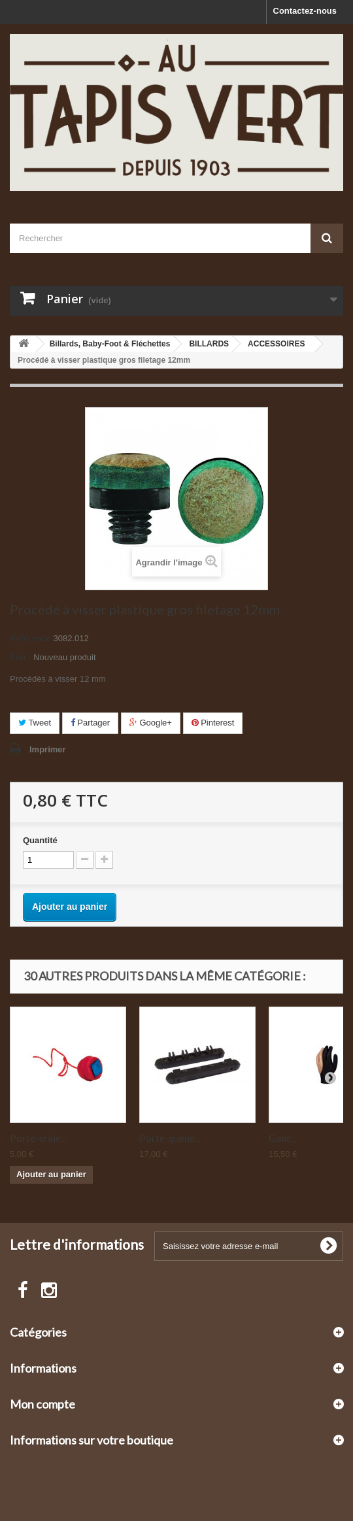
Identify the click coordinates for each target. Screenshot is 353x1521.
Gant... (282, 1138)
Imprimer (47, 749)
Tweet (34, 722)
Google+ (150, 722)
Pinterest (213, 722)
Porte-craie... (38, 1138)
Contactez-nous (305, 11)
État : (20, 657)
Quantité (40, 840)
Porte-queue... (170, 1138)
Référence (30, 638)
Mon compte (42, 1404)
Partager (90, 722)
